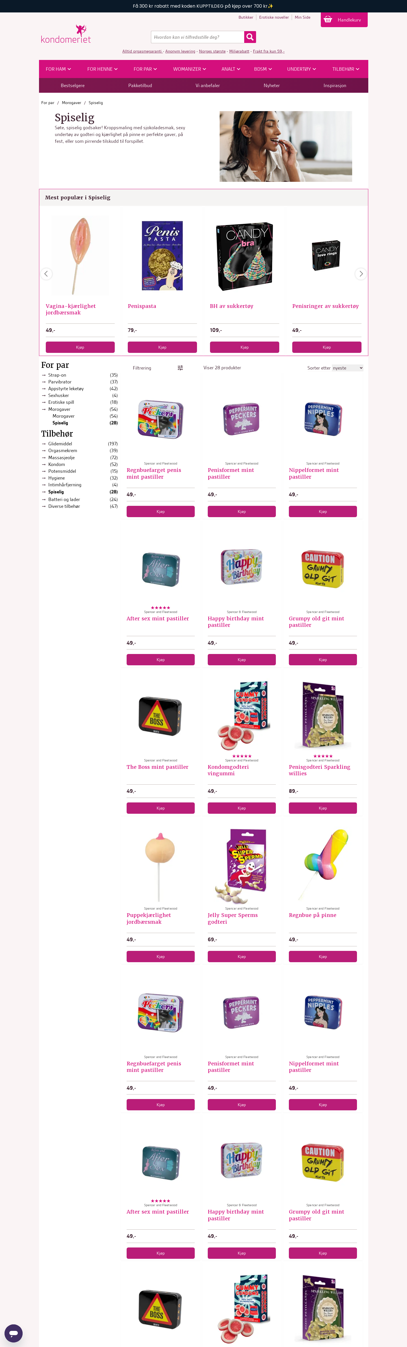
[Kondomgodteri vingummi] (241, 717)
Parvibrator (83, 382)
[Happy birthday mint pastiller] (241, 568)
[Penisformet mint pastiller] (241, 420)
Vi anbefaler (208, 85)
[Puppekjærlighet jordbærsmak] (160, 865)
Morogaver (71, 102)
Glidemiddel (83, 443)
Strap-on (83, 375)
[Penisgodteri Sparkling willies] (323, 717)
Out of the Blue (80, 299)
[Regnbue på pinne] (323, 865)
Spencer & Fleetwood (242, 612)
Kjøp (80, 347)
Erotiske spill (83, 402)
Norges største (212, 51)
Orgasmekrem (83, 450)
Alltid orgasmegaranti (142, 51)
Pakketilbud (140, 85)
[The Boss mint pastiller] (160, 717)
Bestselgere (73, 85)
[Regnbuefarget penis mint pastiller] (160, 420)
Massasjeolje (83, 457)
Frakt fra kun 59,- (269, 51)
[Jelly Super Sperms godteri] (241, 865)
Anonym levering (180, 51)
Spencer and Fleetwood (162, 299)
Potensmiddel (83, 471)
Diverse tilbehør (83, 506)
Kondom (83, 464)
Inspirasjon (335, 85)
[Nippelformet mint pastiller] (323, 420)
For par (47, 102)
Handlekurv (350, 20)
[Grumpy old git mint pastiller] (323, 568)
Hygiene (83, 478)
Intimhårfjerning (83, 484)
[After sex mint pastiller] (160, 568)
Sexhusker (83, 395)
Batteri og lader (83, 499)
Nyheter (272, 85)
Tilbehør (57, 434)
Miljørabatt (239, 51)
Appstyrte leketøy (83, 388)
